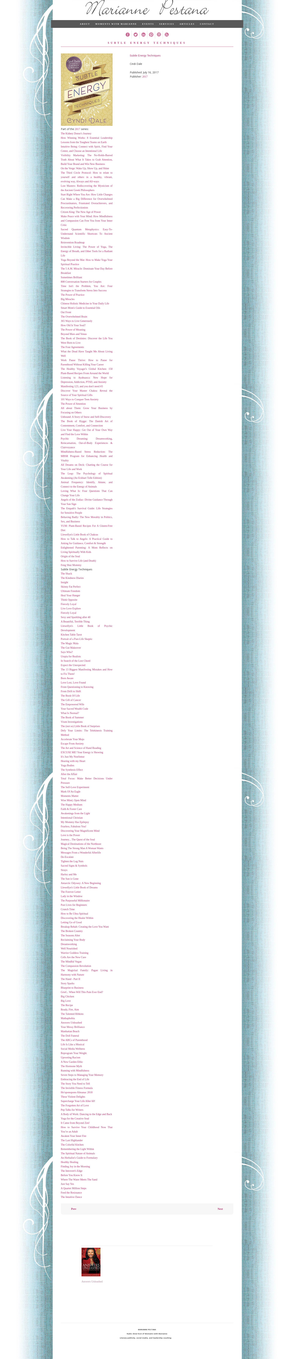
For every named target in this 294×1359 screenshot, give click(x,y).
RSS (166, 42)
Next (220, 1216)
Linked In (143, 42)
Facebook (128, 42)
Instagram (159, 42)
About (85, 31)
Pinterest (151, 42)
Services (166, 31)
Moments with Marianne (116, 31)
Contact (207, 31)
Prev (73, 1216)
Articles (187, 31)
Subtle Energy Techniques (145, 62)
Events (148, 31)
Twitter (135, 42)
